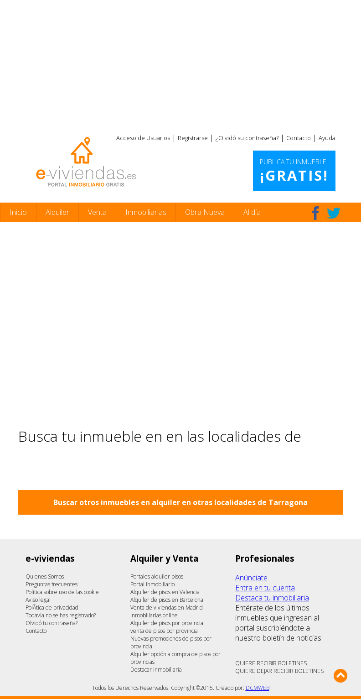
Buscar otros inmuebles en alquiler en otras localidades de (180, 502)
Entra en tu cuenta (265, 588)
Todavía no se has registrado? (61, 615)
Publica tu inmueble (294, 171)
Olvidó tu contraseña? (51, 623)
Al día (252, 212)
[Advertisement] (180, 64)
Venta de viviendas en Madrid (166, 607)
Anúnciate (251, 578)
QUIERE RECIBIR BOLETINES (271, 663)
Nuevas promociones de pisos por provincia (170, 642)
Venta (97, 212)
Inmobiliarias (145, 212)
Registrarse (193, 138)
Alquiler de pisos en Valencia (165, 592)
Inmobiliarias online (154, 615)
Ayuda (327, 138)
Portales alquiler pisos (156, 576)
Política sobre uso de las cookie (62, 592)
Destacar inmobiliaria (156, 669)
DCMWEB (257, 688)
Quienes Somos (45, 576)
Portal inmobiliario (152, 584)
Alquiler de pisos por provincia (166, 623)
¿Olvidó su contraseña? (247, 138)
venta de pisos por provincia (164, 631)
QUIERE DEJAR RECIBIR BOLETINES (279, 671)
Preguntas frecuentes (51, 584)
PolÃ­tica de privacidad (52, 607)
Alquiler (57, 212)
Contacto (298, 138)
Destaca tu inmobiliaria (272, 598)
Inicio (18, 212)
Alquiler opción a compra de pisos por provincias (175, 658)
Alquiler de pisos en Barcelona (166, 600)
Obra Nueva (205, 212)
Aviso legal (38, 600)
